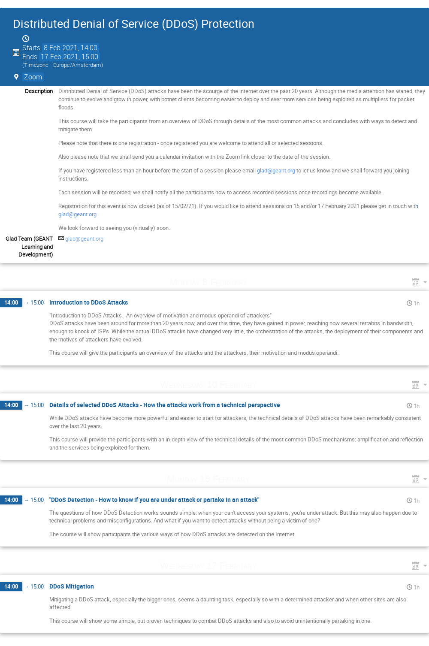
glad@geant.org (276, 170)
